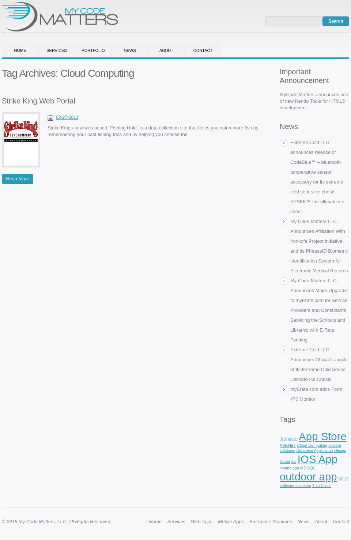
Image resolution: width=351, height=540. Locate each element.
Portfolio (93, 50)
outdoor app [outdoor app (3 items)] (308, 477)
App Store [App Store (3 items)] (322, 436)
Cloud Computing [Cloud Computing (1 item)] (312, 445)
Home (20, 50)
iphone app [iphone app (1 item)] (289, 468)
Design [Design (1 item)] (340, 450)
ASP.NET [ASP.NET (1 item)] (288, 445)
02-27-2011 (67, 117)
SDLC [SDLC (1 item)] (343, 479)
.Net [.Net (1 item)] (283, 439)
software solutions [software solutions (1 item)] (295, 485)
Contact (202, 50)
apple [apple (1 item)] (293, 439)
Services (56, 50)
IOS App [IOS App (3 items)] (317, 459)
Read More (17, 178)
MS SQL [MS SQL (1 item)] (307, 468)
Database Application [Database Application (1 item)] (314, 450)
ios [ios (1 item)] (294, 461)
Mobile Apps (231, 521)
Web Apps (201, 521)
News (130, 50)
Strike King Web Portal (38, 101)
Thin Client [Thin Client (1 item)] (321, 485)
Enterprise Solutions (270, 521)
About (166, 50)
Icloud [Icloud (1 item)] (285, 461)
